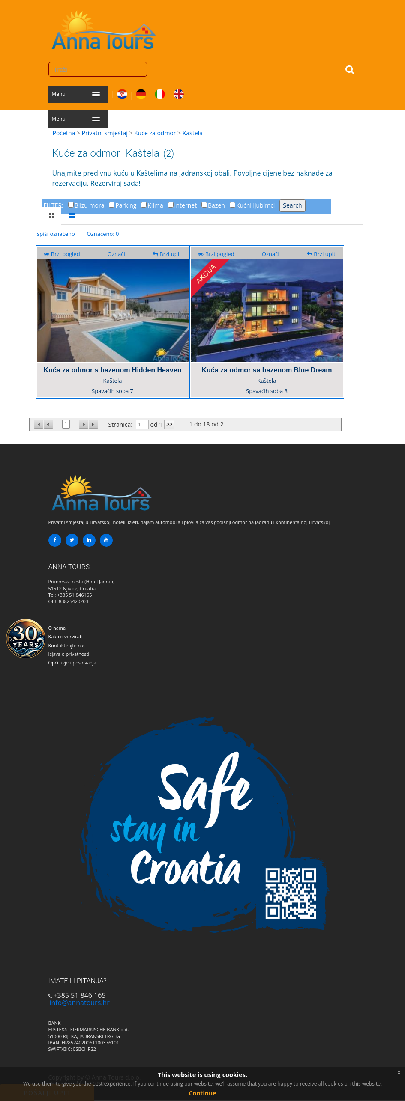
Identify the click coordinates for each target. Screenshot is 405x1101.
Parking (125, 205)
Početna (64, 133)
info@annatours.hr (79, 1002)
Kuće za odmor (155, 133)
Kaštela (193, 133)
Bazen (216, 205)
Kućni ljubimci (255, 205)
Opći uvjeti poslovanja (72, 662)
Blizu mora (90, 205)
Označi (116, 254)
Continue (202, 1093)
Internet (185, 205)
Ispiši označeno (55, 234)
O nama (57, 628)
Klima (155, 205)
